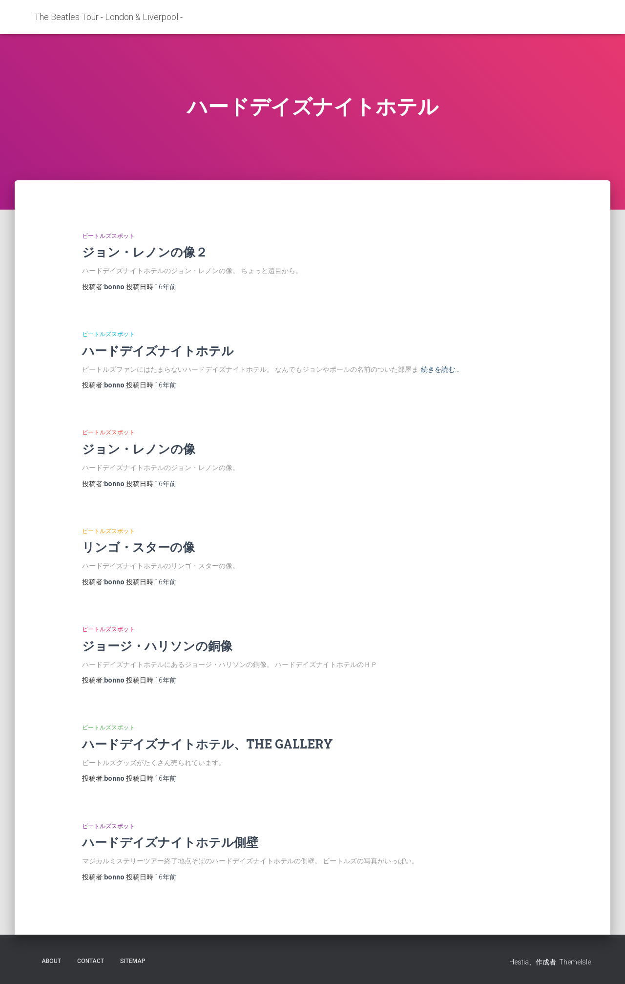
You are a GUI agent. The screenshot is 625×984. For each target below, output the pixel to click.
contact (90, 961)
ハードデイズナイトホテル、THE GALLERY (207, 744)
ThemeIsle (575, 962)
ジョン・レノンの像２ (145, 252)
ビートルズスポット (108, 236)
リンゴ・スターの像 (138, 547)
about (51, 961)
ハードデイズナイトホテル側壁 (170, 842)
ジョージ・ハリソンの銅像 (157, 646)
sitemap (133, 961)
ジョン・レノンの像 (138, 449)
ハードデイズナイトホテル (158, 350)
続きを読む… (440, 369)
